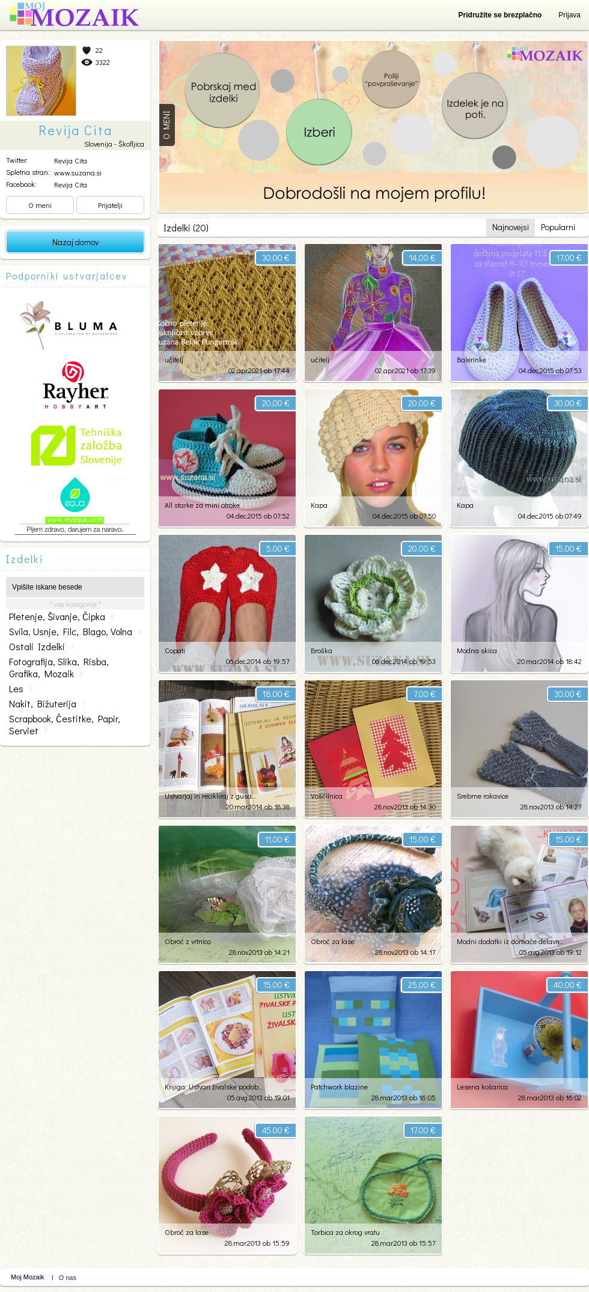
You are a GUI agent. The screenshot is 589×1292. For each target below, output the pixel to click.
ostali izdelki (41, 647)
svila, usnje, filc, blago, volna (75, 632)
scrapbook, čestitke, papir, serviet (64, 725)
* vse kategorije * (75, 604)
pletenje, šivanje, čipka (61, 617)
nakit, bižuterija (47, 704)
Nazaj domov (75, 242)
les (20, 689)
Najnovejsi (510, 227)
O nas (67, 1277)
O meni (40, 205)
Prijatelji (110, 205)
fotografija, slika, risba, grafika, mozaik (59, 668)
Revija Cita (70, 160)
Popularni (558, 227)
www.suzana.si (78, 172)
